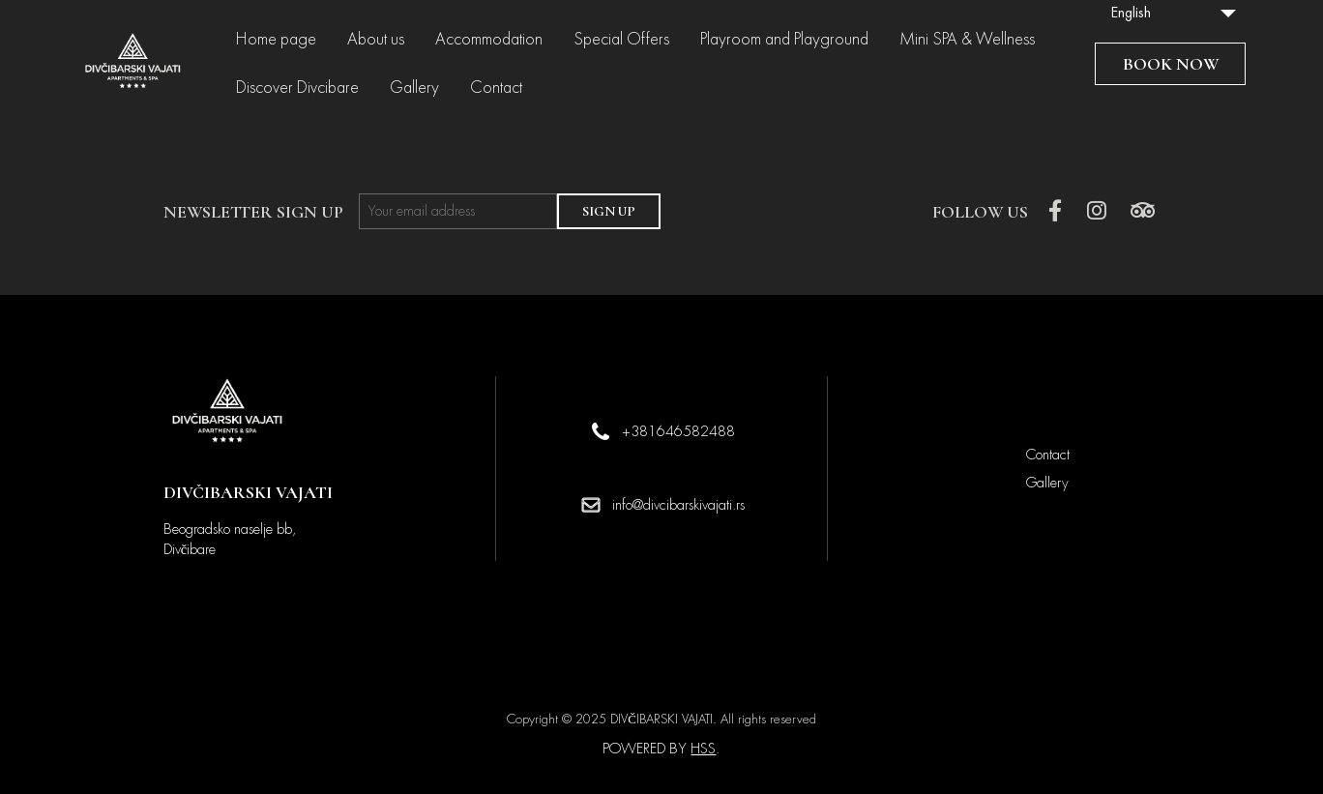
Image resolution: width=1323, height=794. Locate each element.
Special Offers (621, 39)
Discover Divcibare (297, 88)
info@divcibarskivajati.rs (678, 505)
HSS (703, 748)
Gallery (414, 88)
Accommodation (489, 39)
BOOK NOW (1171, 63)
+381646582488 (678, 431)
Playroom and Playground (784, 39)
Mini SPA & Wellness (967, 39)
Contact (496, 88)
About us (375, 39)
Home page (276, 39)
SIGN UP (608, 211)
